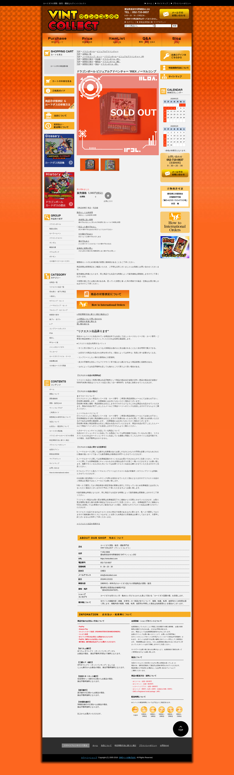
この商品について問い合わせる (89, 319)
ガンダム (52, 243)
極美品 (98, 62)
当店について (59, 115)
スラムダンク (54, 252)
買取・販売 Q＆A (147, 40)
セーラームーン (55, 233)
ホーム (149, 3)
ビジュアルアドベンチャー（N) (131, 57)
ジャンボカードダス (56, 347)
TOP (78, 51)
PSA (51, 333)
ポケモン (52, 256)
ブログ (177, 40)
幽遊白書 (52, 247)
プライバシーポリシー (182, 3)
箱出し (51, 338)
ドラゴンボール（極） (111, 62)
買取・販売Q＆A (55, 403)
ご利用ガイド (59, 91)
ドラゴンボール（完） (111, 59)
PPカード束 (53, 342)
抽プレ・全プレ (55, 319)
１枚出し (52, 296)
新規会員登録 (144, 22)
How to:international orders (59, 472)
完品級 (98, 59)
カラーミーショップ (89, 757)
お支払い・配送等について (59, 125)
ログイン (130, 22)
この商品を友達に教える (86, 321)
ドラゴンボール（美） (110, 64)
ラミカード (53, 352)
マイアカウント (159, 22)
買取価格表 (87, 40)
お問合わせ (164, 745)
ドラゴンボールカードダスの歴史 (59, 189)
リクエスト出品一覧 (56, 287)
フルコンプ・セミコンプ (58, 310)
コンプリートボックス (57, 328)
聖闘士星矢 (53, 229)
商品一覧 (117, 40)
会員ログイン (54, 449)
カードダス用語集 (59, 150)
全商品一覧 (53, 282)
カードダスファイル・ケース (60, 356)
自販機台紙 (53, 361)
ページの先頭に (181, 729)
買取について (57, 40)
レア (51, 324)
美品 (97, 64)
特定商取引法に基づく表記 (59, 440)
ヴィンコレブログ (56, 408)
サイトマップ (162, 3)
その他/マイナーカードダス (59, 261)
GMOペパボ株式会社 (127, 757)
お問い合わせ (54, 468)
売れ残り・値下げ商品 (57, 291)
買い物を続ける (83, 324)
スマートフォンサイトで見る (75, 745)
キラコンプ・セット (56, 301)
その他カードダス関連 (57, 365)
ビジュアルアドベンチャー (107, 51)
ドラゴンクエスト (56, 238)
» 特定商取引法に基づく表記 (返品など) (92, 314)
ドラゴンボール (55, 224)
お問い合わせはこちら (176, 12)
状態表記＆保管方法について (60, 417)
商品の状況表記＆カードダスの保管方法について (59, 103)
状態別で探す (54, 315)
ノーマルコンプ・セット (58, 305)
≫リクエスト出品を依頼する (88, 524)
